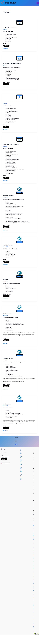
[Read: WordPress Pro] (19, 274)
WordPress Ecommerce (8, 195)
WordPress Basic (7, 404)
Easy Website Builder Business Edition (12, 63)
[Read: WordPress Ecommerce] (19, 190)
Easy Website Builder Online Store (11, 144)
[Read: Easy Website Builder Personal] (19, 22)
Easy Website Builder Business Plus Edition (13, 102)
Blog (21, 467)
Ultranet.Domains (10, 2)
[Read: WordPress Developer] (19, 239)
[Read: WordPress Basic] (19, 398)
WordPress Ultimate (8, 358)
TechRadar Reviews (33, 601)
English (3, 463)
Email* (2, 455)
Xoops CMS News (33, 525)
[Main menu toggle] (38, 3)
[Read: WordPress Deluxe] (19, 308)
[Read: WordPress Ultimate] (19, 353)
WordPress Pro (6, 279)
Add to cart (6, 45)
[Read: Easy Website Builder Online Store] (19, 139)
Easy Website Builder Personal (10, 27)
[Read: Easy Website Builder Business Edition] (19, 58)
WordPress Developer (8, 245)
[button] (36, 634)
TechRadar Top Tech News (33, 560)
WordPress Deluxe (7, 313)
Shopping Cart (21, 478)
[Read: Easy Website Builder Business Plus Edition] (19, 96)
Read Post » (5, 48)
